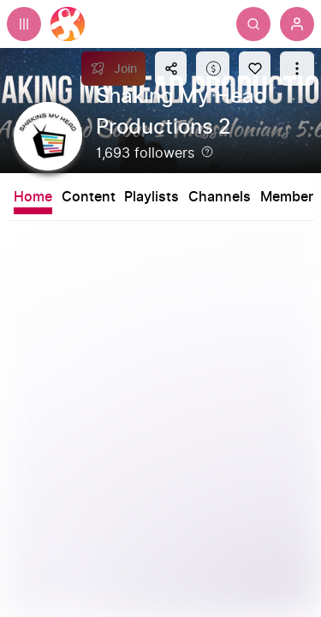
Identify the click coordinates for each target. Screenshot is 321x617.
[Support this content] (212, 68)
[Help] (207, 152)
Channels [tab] (219, 197)
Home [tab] (33, 197)
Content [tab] (89, 197)
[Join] (113, 68)
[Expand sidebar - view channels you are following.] (24, 24)
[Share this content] (171, 68)
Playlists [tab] (151, 197)
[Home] (68, 24)
